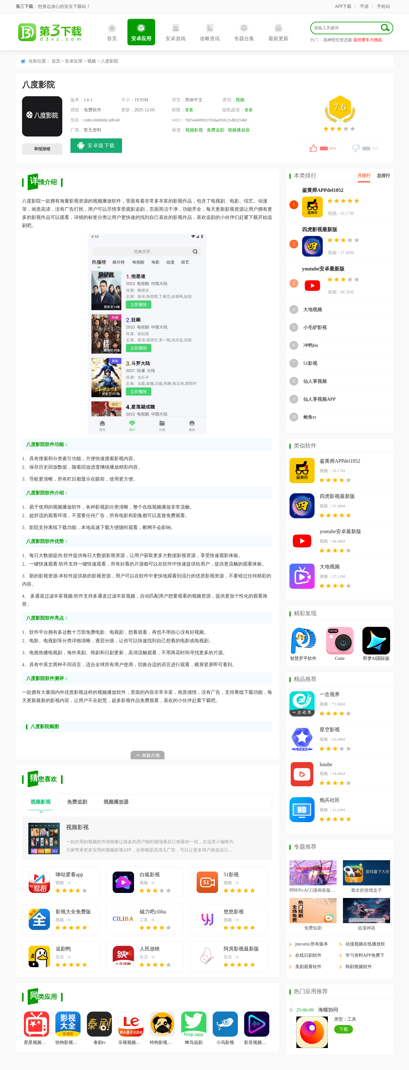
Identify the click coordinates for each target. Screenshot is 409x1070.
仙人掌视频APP (319, 399)
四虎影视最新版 (319, 229)
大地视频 (312, 309)
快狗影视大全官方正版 (68, 1028)
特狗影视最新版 (162, 1028)
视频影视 (194, 130)
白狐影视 (150, 874)
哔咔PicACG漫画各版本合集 (313, 890)
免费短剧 (313, 928)
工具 (144, 919)
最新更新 (278, 32)
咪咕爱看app (69, 874)
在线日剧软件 (308, 955)
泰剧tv (99, 1028)
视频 (91, 61)
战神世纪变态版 (337, 39)
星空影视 (330, 729)
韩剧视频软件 (358, 966)
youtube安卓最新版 (323, 268)
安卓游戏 (175, 32)
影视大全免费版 (73, 911)
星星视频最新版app (36, 1028)
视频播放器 (239, 130)
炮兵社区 (330, 800)
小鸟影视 (225, 1028)
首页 (112, 32)
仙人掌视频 (315, 381)
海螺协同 (328, 1009)
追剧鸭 (63, 948)
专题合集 (244, 32)
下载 (343, 1029)
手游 (364, 6)
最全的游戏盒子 (366, 890)
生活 (60, 957)
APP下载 (343, 6)
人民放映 (150, 948)
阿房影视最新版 (241, 948)
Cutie (340, 658)
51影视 (231, 874)
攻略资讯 (210, 32)
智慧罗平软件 (303, 658)
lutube (326, 764)
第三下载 (24, 6)
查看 (189, 110)
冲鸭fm (310, 345)
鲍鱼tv (310, 417)
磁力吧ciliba (153, 911)
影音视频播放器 (256, 1028)
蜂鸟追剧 (193, 1028)
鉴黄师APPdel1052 (323, 190)
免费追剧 (215, 130)
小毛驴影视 (315, 327)
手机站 (383, 6)
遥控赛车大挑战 (367, 39)
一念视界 (330, 694)
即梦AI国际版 (376, 658)
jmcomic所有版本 (311, 944)
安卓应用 (141, 32)
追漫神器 (366, 928)
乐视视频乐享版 (130, 1028)
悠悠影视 (234, 911)
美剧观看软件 (308, 966)
